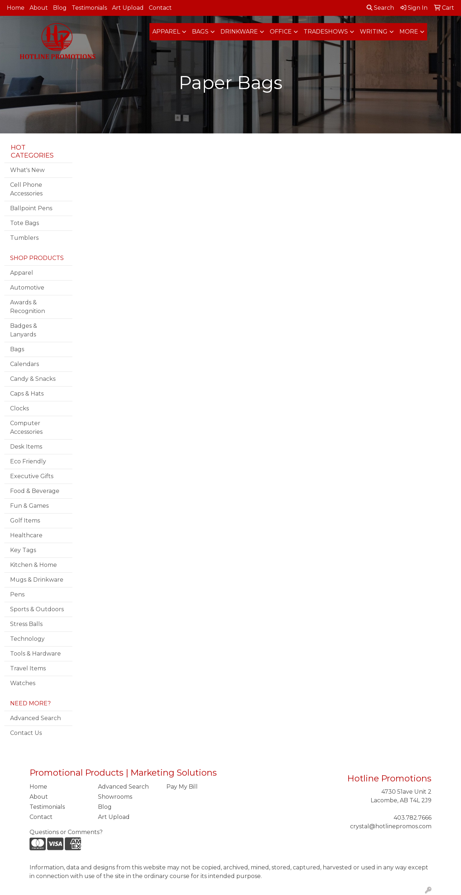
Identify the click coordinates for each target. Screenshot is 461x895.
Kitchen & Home (33, 564)
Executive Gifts (31, 476)
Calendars (24, 364)
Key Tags (23, 550)
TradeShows (326, 31)
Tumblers (24, 237)
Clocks (19, 408)
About (39, 7)
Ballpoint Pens (31, 208)
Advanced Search (35, 718)
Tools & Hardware (35, 653)
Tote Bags (24, 223)
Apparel (166, 31)
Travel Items (28, 668)
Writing (374, 31)
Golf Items (25, 520)
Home (15, 7)
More (408, 31)
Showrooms (115, 796)
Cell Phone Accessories (26, 189)
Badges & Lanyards (23, 330)
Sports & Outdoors (37, 609)
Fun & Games (29, 505)
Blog (60, 7)
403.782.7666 (412, 817)
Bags (200, 31)
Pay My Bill (182, 786)
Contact (160, 7)
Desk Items (26, 446)
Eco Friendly (28, 461)
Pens (17, 594)
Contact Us (26, 732)
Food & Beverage (34, 491)
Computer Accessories (26, 427)
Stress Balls (26, 624)
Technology (27, 638)
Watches (22, 683)
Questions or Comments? (66, 832)
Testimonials (89, 7)
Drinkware (239, 31)
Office (281, 31)
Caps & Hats (27, 393)
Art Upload (128, 7)
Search (380, 7)
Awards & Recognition (27, 306)
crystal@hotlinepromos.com (390, 826)
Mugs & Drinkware (36, 579)
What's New (27, 170)
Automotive (27, 287)
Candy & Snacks (32, 378)
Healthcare (26, 535)
